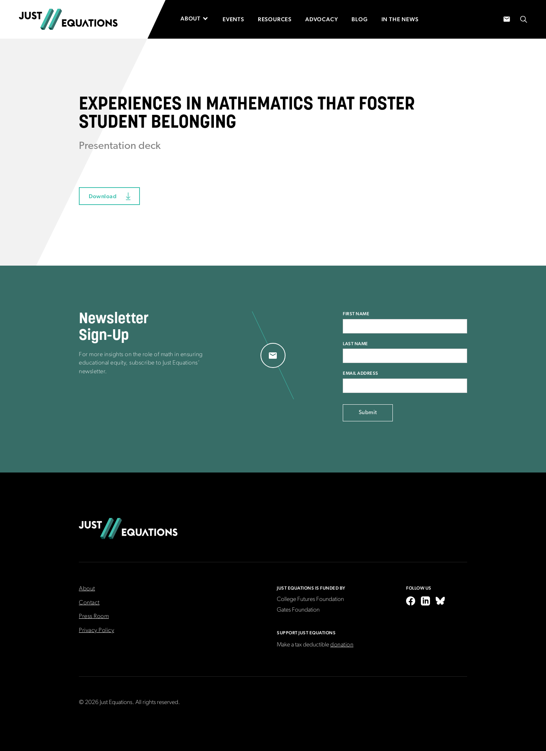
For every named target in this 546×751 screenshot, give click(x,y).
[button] (198, 18)
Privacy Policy (96, 630)
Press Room (94, 616)
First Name (356, 313)
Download (102, 196)
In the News (400, 19)
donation (341, 645)
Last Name (355, 343)
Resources (275, 19)
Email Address (360, 373)
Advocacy (321, 19)
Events (233, 19)
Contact (89, 603)
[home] (68, 19)
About (87, 589)
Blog (359, 19)
